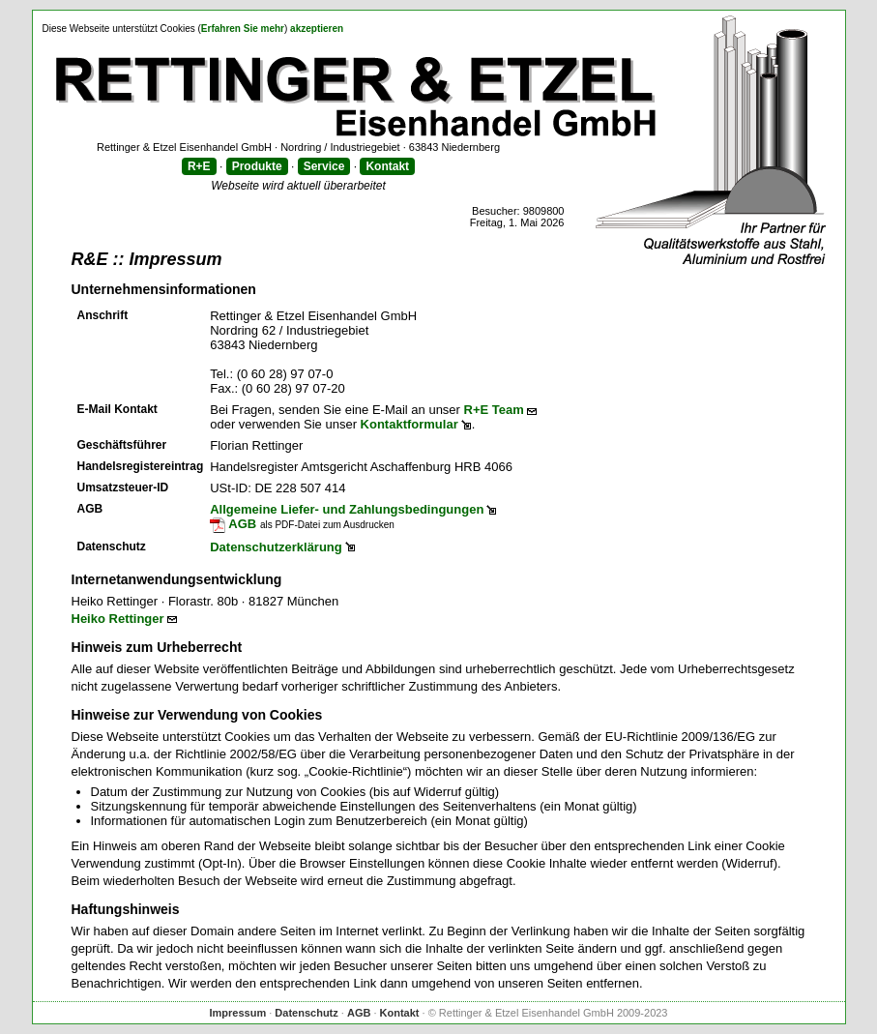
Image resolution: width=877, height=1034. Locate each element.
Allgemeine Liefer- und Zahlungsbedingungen (346, 509)
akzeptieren (316, 28)
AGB (233, 524)
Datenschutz (306, 1013)
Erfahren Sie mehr (242, 28)
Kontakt (387, 166)
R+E (199, 166)
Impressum (237, 1013)
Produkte (257, 166)
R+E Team (494, 409)
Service (324, 166)
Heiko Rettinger (118, 618)
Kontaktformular (409, 424)
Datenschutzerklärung (276, 547)
